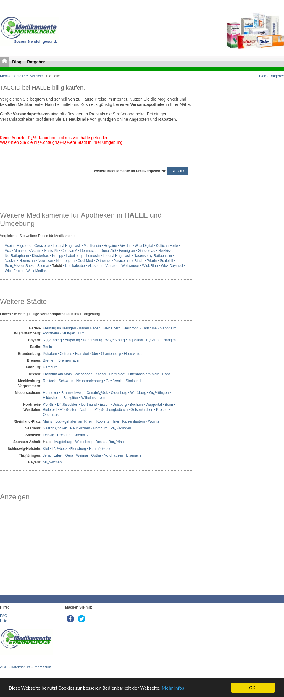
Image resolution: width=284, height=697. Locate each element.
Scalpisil (166, 261)
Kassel (100, 374)
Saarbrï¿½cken (55, 428)
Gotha (96, 455)
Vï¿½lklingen (121, 428)
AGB (3, 667)
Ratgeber (36, 61)
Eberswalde (133, 354)
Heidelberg (111, 328)
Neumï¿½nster (100, 449)
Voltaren (111, 266)
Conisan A (69, 251)
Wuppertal (154, 405)
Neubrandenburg (89, 381)
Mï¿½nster (67, 410)
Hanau (167, 374)
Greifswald (114, 381)
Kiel (46, 449)
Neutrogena (65, 261)
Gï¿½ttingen (159, 393)
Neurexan (27, 261)
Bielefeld (50, 410)
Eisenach (133, 455)
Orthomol (103, 261)
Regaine (110, 246)
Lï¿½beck (59, 449)
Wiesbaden (83, 374)
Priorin (152, 261)
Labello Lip (74, 256)
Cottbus (66, 354)
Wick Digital (144, 246)
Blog (17, 61)
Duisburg (119, 405)
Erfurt (58, 455)
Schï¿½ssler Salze (19, 266)
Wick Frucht (14, 271)
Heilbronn (130, 328)
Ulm (81, 333)
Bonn (169, 405)
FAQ (3, 616)
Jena (47, 455)
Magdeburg (63, 442)
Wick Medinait (37, 271)
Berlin (47, 347)
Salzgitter (70, 398)
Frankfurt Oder (86, 354)
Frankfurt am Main (57, 374)
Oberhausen (52, 415)
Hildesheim (51, 398)
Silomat (43, 266)
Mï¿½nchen (52, 462)
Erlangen (169, 340)
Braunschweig (72, 393)
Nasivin (10, 261)
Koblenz (102, 421)
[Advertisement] (96, 548)
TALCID (177, 171)
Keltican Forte (167, 246)
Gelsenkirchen (141, 410)
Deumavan (88, 251)
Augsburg (72, 340)
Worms (153, 421)
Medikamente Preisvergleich (22, 76)
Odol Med (85, 261)
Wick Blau (150, 266)
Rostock (49, 381)
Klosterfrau (40, 256)
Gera (69, 455)
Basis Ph (51, 251)
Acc (8, 251)
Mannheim (168, 328)
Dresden (63, 435)
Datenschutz (20, 667)
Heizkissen (166, 251)
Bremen (49, 360)
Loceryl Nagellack (67, 246)
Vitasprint (95, 266)
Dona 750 (108, 251)
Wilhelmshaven (93, 398)
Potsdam (50, 354)
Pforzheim (51, 333)
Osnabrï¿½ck (97, 393)
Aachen (85, 410)
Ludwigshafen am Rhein (74, 421)
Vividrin (126, 246)
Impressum (42, 667)
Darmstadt (117, 374)
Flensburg (78, 449)
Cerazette (42, 246)
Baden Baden (89, 328)
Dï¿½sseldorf (67, 405)
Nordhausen (113, 455)
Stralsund (133, 381)
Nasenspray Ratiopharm (153, 256)
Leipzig (48, 435)
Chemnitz (80, 435)
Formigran (127, 251)
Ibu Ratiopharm (17, 256)
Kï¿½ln (48, 405)
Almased (21, 251)
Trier (115, 421)
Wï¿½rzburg (115, 340)
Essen (104, 405)
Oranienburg (111, 354)
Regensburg (92, 340)
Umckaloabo (75, 266)
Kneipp (57, 256)
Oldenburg (119, 393)
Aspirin (35, 251)
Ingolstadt (135, 340)
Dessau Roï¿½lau (109, 442)
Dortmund (89, 405)
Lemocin (93, 256)
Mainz (47, 421)
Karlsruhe (149, 328)
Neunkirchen (80, 428)
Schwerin (66, 381)
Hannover (50, 393)
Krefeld (161, 410)
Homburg (100, 428)
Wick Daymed (172, 266)
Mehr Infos (173, 688)
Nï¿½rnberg (52, 340)
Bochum (136, 405)
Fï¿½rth (152, 340)
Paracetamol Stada (129, 261)
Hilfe (3, 621)
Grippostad (146, 251)
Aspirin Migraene (18, 246)
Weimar (82, 455)
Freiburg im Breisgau (59, 328)
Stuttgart (68, 333)
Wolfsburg (138, 393)
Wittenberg (83, 442)
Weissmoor (130, 266)
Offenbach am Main (143, 374)
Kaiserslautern (133, 421)
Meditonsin (92, 246)
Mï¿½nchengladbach (111, 410)
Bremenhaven (69, 360)
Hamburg (50, 367)
